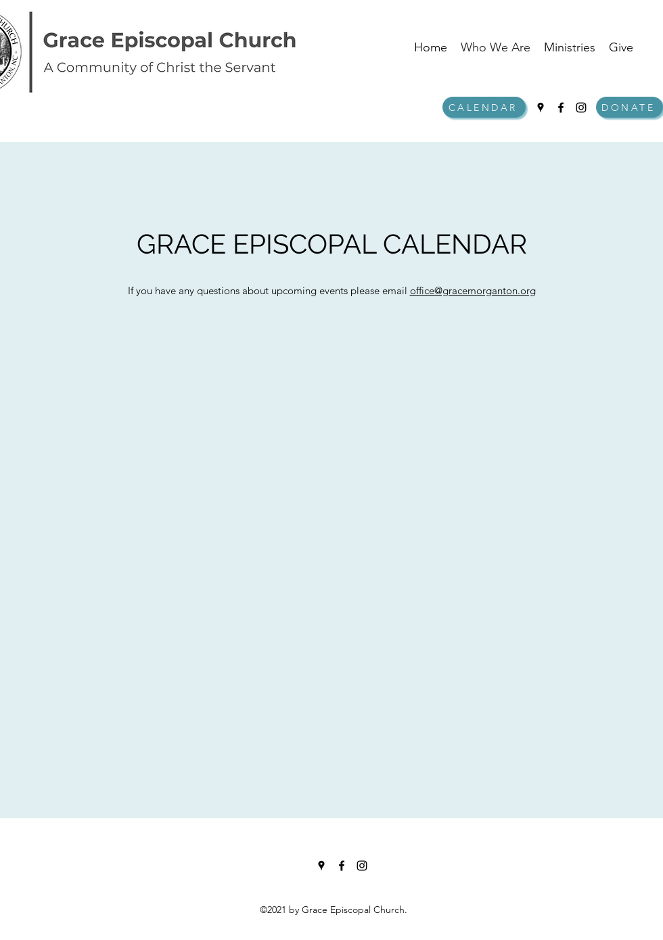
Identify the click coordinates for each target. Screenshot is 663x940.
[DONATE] (629, 107)
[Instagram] (581, 107)
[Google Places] (540, 107)
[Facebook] (561, 107)
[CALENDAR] (484, 107)
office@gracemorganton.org (473, 290)
